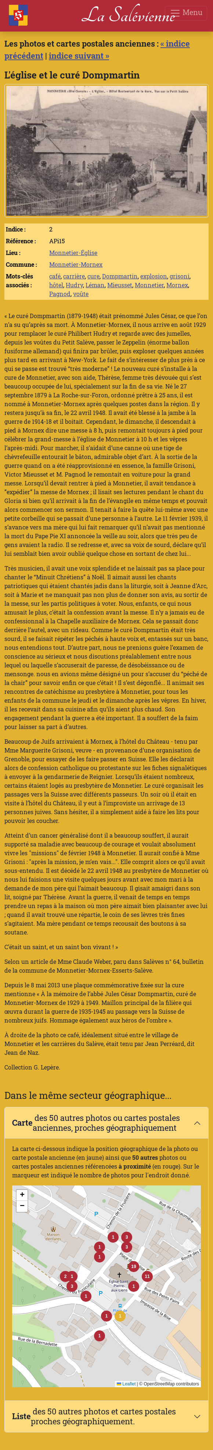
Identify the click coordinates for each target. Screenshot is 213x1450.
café (55, 276)
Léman (95, 285)
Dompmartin (120, 276)
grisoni (179, 276)
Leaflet (126, 1384)
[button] (120, 1316)
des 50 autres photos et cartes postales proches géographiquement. (94, 1416)
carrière (74, 276)
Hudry (74, 285)
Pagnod (60, 294)
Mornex (177, 285)
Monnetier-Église (73, 252)
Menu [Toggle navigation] (186, 13)
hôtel (56, 285)
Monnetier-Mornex (75, 264)
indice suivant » (79, 55)
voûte (81, 294)
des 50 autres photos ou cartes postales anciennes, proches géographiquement (96, 1122)
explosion (153, 276)
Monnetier (149, 285)
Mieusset (119, 285)
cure (93, 276)
